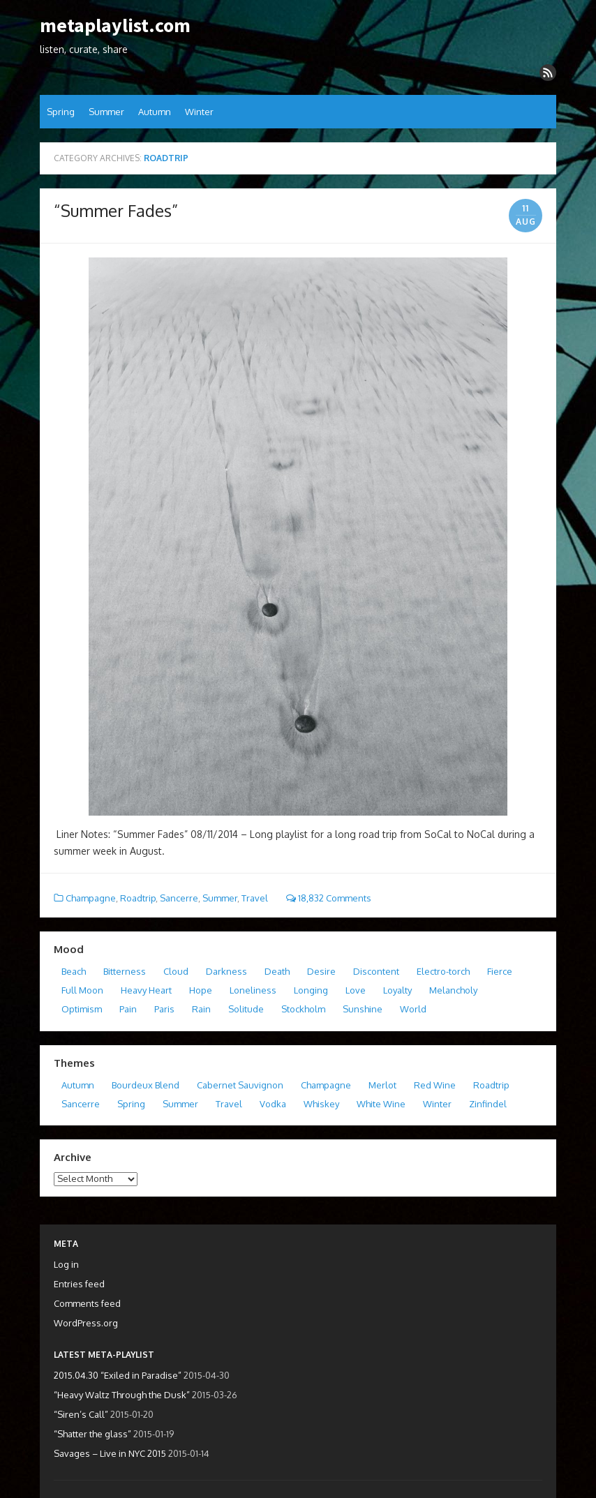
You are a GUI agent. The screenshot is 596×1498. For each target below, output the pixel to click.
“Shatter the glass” (92, 1433)
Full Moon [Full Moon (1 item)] (82, 990)
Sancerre (179, 898)
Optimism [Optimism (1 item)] (81, 1008)
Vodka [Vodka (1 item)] (273, 1103)
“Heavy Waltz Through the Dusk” (122, 1394)
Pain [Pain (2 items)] (128, 1008)
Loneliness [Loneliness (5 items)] (253, 990)
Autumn (154, 111)
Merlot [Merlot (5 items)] (382, 1085)
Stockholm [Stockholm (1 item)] (303, 1008)
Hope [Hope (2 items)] (200, 990)
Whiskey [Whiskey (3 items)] (321, 1103)
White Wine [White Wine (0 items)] (381, 1103)
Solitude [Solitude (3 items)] (246, 1008)
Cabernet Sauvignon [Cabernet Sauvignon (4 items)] (240, 1085)
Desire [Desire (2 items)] (321, 971)
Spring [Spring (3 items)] (131, 1103)
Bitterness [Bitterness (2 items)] (124, 971)
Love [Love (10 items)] (355, 990)
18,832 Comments (328, 898)
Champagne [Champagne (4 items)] (326, 1085)
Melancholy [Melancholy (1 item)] (453, 990)
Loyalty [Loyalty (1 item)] (397, 990)
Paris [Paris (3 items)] (164, 1008)
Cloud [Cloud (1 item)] (175, 971)
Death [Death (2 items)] (277, 971)
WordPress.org (86, 1322)
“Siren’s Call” (81, 1414)
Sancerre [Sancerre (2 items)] (80, 1103)
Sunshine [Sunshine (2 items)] (362, 1008)
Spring (61, 111)
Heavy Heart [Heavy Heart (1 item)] (146, 990)
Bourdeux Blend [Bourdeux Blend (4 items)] (145, 1085)
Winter (199, 111)
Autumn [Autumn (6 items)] (77, 1085)
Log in (66, 1264)
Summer (106, 111)
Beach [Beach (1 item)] (73, 971)
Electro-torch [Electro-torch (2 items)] (443, 971)
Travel (254, 898)
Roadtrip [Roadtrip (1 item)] (491, 1085)
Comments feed (87, 1303)
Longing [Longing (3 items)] (311, 990)
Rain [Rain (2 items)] (201, 1008)
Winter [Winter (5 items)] (437, 1103)
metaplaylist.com (115, 26)
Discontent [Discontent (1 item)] (376, 971)
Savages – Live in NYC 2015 (110, 1453)
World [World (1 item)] (413, 1008)
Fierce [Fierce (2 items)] (499, 971)
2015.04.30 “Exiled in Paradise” (117, 1375)
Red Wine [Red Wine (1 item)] (435, 1085)
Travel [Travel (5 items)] (229, 1103)
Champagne (91, 898)
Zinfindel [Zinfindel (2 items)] (488, 1103)
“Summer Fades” (116, 210)
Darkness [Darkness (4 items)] (226, 971)
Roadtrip (138, 898)
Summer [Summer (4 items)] (180, 1103)
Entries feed (79, 1283)
